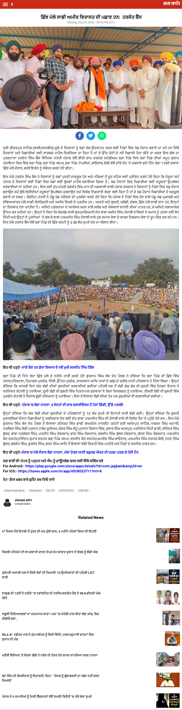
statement (35, 490)
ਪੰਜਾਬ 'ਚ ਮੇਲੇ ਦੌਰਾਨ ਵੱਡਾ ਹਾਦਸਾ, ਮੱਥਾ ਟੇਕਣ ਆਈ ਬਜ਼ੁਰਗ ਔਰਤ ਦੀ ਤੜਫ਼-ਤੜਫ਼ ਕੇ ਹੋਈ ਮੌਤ (80, 452)
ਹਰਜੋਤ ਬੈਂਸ (83, 490)
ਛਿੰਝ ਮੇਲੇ (50, 490)
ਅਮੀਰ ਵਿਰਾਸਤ (66, 490)
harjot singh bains (14, 490)
